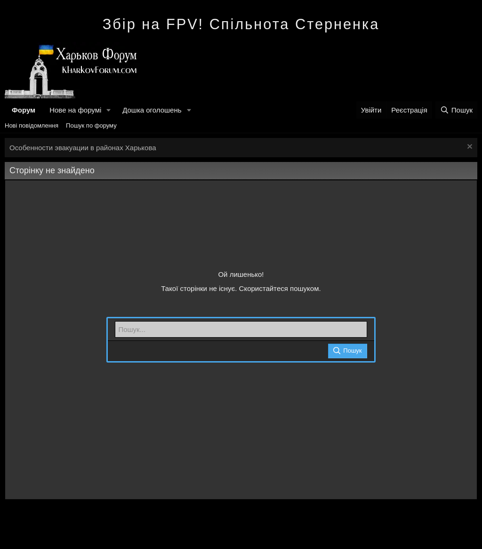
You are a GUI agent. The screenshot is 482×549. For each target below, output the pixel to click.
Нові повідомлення (31, 125)
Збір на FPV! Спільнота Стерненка (241, 24)
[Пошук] (456, 110)
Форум (23, 110)
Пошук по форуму (91, 125)
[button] (108, 110)
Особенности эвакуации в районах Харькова (82, 148)
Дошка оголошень (151, 110)
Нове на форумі (75, 110)
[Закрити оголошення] (469, 148)
